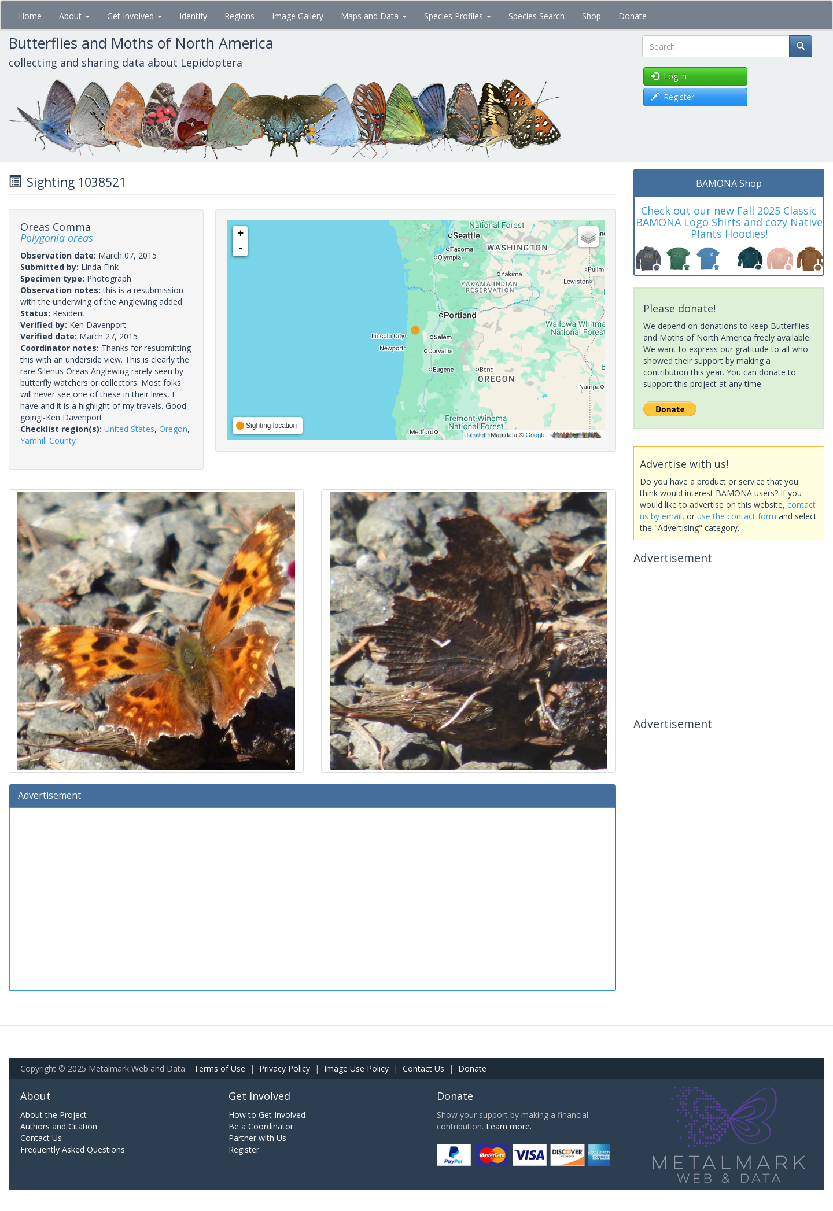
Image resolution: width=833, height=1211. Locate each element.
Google (535, 434)
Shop (591, 15)
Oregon (173, 428)
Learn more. (509, 1126)
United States (129, 428)
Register (243, 1149)
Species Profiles (457, 15)
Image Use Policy (356, 1068)
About (74, 15)
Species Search (536, 15)
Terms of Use (219, 1068)
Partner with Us (257, 1137)
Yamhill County (48, 440)
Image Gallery (297, 15)
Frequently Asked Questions (72, 1149)
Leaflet (475, 434)
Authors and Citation (58, 1126)
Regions (239, 15)
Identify (193, 15)
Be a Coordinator (260, 1126)
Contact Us (423, 1068)
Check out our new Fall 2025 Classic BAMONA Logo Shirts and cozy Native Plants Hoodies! (729, 222)
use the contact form (736, 516)
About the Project (53, 1114)
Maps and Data (374, 15)
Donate (632, 15)
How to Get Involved (266, 1114)
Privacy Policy (284, 1068)
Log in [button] (669, 76)
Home (30, 15)
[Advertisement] (312, 898)
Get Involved (134, 15)
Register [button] (672, 96)
